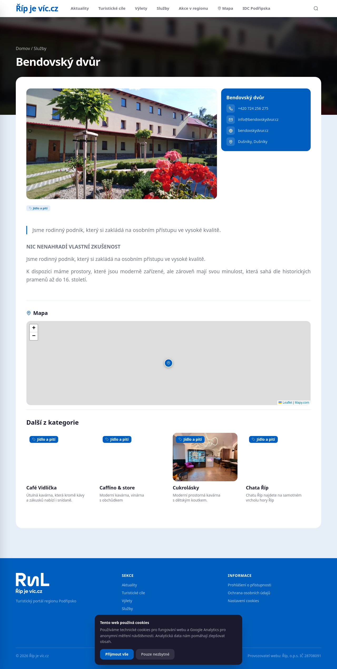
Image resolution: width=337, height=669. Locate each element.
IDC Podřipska (256, 8)
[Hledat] (316, 8)
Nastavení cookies (243, 600)
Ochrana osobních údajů (249, 592)
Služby (163, 8)
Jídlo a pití (38, 208)
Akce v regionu (193, 8)
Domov (23, 48)
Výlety (141, 8)
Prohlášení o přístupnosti (249, 584)
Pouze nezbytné (155, 654)
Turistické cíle (112, 8)
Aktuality (80, 8)
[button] (168, 363)
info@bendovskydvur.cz (252, 119)
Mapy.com (302, 402)
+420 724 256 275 (247, 108)
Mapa (225, 8)
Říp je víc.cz (37, 8)
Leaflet (285, 402)
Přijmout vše (116, 654)
